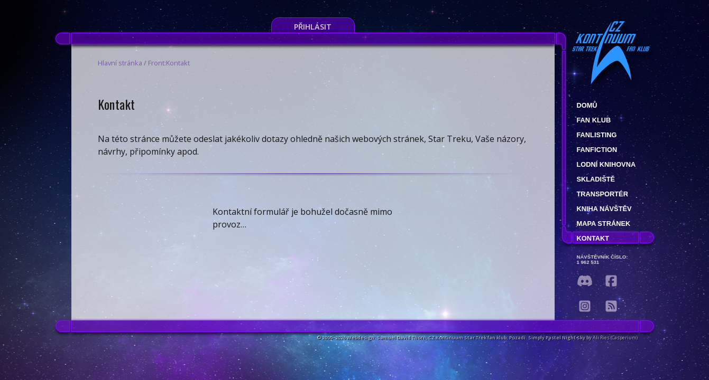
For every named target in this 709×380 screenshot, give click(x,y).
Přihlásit (313, 27)
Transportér (602, 194)
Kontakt (593, 238)
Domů (587, 105)
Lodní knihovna (606, 164)
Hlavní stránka (120, 63)
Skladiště (596, 179)
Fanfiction (597, 150)
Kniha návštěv (604, 209)
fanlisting (597, 135)
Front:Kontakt (169, 63)
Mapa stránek (604, 223)
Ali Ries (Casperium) (615, 337)
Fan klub (594, 120)
